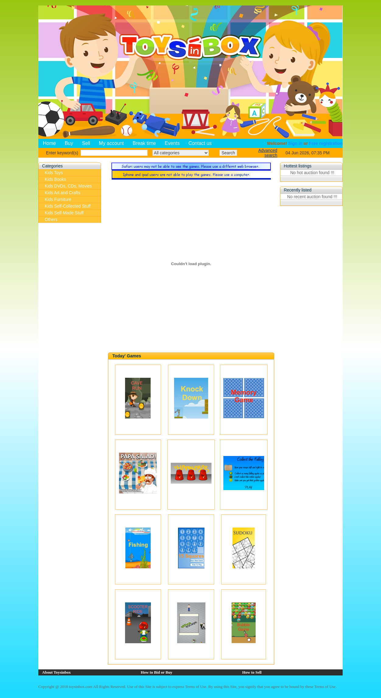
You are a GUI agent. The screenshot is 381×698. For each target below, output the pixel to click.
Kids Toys (54, 172)
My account (111, 143)
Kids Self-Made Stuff (64, 212)
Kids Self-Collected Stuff (68, 206)
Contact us (199, 143)
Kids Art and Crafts (62, 192)
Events (172, 143)
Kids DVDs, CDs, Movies (68, 186)
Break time (144, 143)
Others (51, 219)
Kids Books (55, 179)
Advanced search (267, 153)
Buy (69, 143)
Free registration (326, 143)
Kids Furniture (58, 199)
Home (49, 143)
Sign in (295, 143)
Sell (86, 143)
